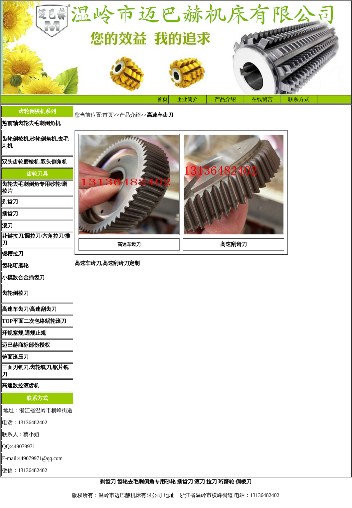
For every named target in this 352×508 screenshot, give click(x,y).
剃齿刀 (10, 201)
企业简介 (187, 99)
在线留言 (262, 99)
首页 (162, 99)
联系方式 (298, 99)
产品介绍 (225, 99)
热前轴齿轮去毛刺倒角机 (31, 123)
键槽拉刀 (12, 253)
